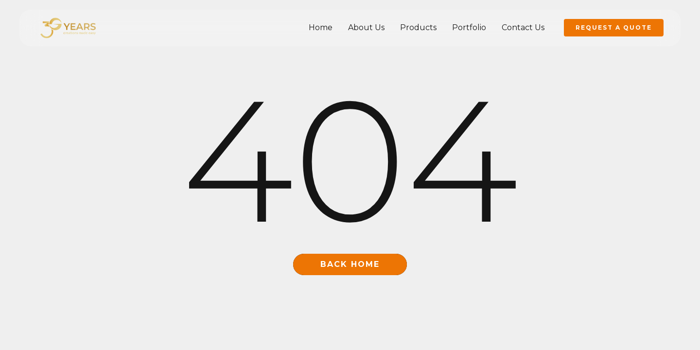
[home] (68, 27)
